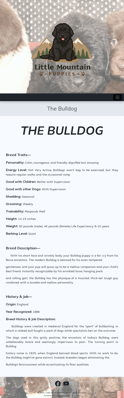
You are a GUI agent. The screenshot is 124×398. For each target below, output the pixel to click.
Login (77, 395)
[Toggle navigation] (117, 97)
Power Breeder (63, 395)
